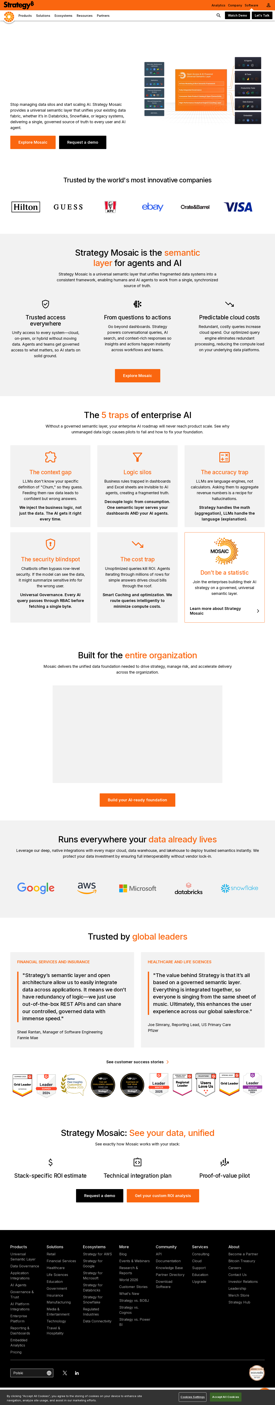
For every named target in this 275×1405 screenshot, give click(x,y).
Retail (51, 1254)
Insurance (55, 1295)
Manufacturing (59, 1302)
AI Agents (18, 1285)
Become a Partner (243, 1254)
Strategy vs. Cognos (129, 1310)
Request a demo (82, 142)
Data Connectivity (97, 1321)
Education (55, 1281)
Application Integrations (20, 1275)
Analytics (218, 5)
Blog (123, 1254)
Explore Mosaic (32, 142)
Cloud (197, 1261)
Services (200, 1247)
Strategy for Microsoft (93, 1275)
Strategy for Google (93, 1263)
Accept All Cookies (225, 1397)
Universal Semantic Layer (23, 1256)
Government (57, 1288)
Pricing (15, 1352)
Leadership (237, 1288)
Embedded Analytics (18, 1342)
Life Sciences (57, 1275)
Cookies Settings (192, 1397)
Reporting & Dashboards (20, 1330)
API (159, 1254)
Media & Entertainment (58, 1311)
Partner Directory (170, 1275)
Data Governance (24, 1266)
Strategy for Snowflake (93, 1299)
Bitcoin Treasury (241, 1261)
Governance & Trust (22, 1294)
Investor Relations (243, 1281)
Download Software (164, 1284)
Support (199, 1268)
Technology (56, 1321)
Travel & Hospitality (55, 1330)
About (234, 1247)
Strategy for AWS (97, 1254)
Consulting (200, 1254)
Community (166, 1247)
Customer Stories (133, 1287)
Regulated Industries (91, 1311)
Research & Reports (128, 1270)
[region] (137, 1397)
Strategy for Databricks (93, 1287)
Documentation (168, 1261)
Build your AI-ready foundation (137, 800)
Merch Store (238, 1295)
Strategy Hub (239, 1302)
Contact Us (237, 1275)
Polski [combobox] (18, 1373)
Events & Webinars (134, 1261)
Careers (234, 1268)
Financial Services (61, 1261)
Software (251, 5)
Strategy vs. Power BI (134, 1322)
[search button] (218, 15)
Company (235, 5)
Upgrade (199, 1281)
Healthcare (56, 1268)
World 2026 (128, 1280)
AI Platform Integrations (20, 1306)
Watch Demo (237, 15)
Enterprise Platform (18, 1318)
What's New (129, 1293)
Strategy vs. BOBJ (134, 1300)
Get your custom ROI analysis (163, 1195)
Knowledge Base (169, 1268)
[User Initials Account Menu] (268, 5)
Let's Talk (262, 15)
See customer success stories (137, 1062)
